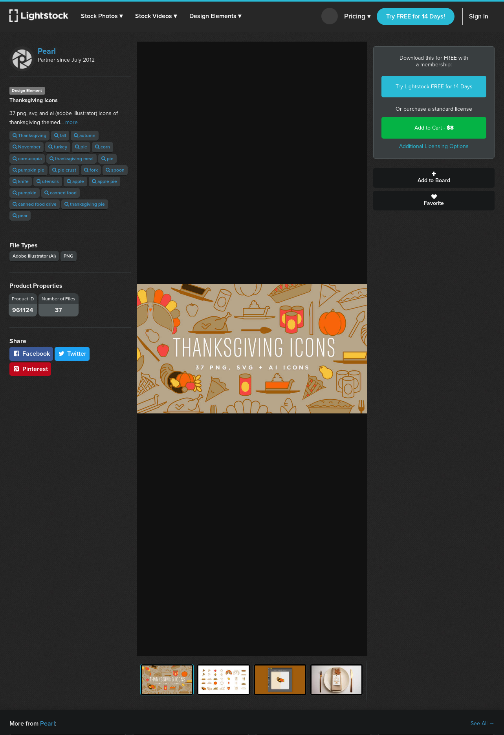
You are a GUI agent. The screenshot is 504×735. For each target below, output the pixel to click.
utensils (48, 181)
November (26, 146)
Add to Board (434, 178)
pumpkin (25, 192)
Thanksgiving (29, 135)
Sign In (478, 16)
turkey (57, 146)
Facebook (31, 353)
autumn (84, 135)
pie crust (64, 170)
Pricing (357, 16)
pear (20, 215)
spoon (115, 170)
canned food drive (35, 204)
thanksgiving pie (84, 204)
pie (81, 146)
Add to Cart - (434, 128)
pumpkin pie (28, 170)
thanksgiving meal (71, 158)
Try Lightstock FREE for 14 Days (434, 86)
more (71, 122)
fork (91, 170)
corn (102, 146)
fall (60, 135)
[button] (102, 16)
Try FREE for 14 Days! (415, 16)
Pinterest (30, 368)
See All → (483, 724)
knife (21, 181)
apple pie (104, 181)
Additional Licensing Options (434, 146)
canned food (60, 192)
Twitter (72, 353)
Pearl (47, 51)
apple (75, 181)
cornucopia (27, 158)
